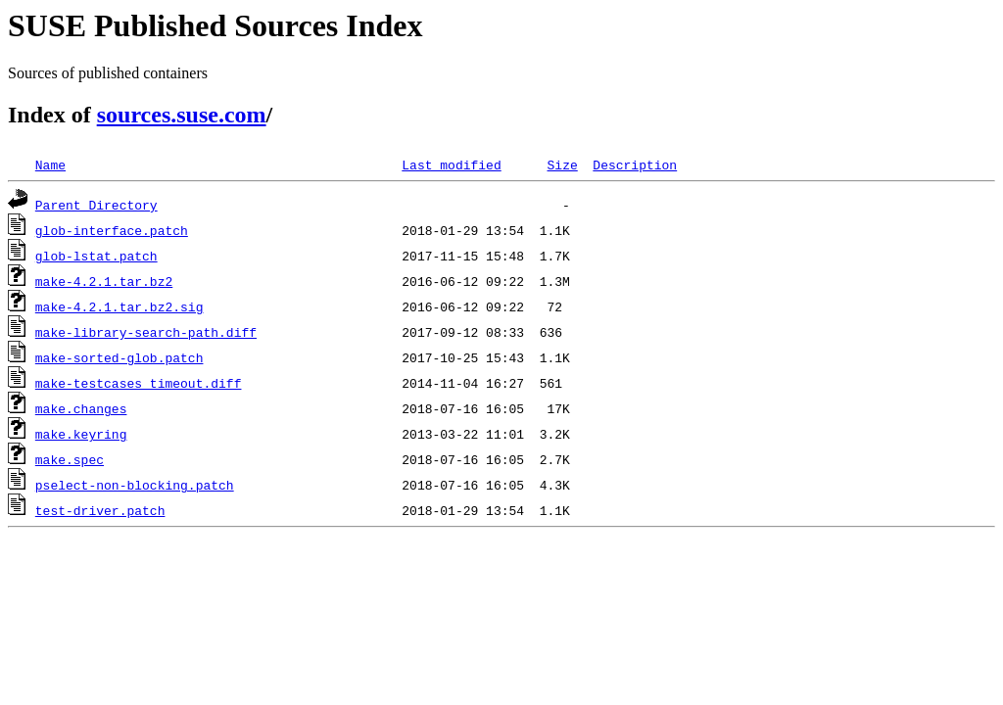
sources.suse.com (181, 114)
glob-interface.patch (111, 230)
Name (50, 164)
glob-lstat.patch (96, 255)
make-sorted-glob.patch (119, 357)
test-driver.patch (100, 510)
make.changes (81, 408)
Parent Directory (96, 204)
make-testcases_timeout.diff (138, 383)
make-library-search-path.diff (146, 332)
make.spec (69, 459)
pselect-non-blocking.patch (134, 485)
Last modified (451, 164)
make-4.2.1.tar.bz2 (103, 281)
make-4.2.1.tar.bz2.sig (119, 306)
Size (562, 164)
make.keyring (81, 434)
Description (635, 164)
